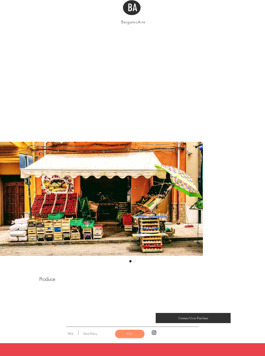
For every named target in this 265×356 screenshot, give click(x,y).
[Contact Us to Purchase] (193, 318)
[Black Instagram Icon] (154, 333)
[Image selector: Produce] (130, 261)
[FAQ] (70, 333)
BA (132, 7)
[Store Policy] (90, 333)
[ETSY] (130, 334)
